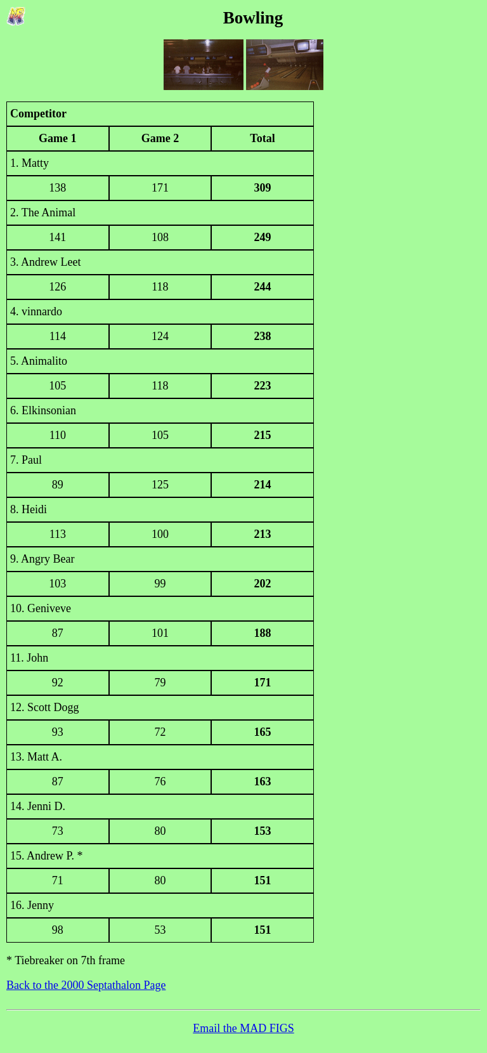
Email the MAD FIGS (243, 1028)
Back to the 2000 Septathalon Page (86, 985)
